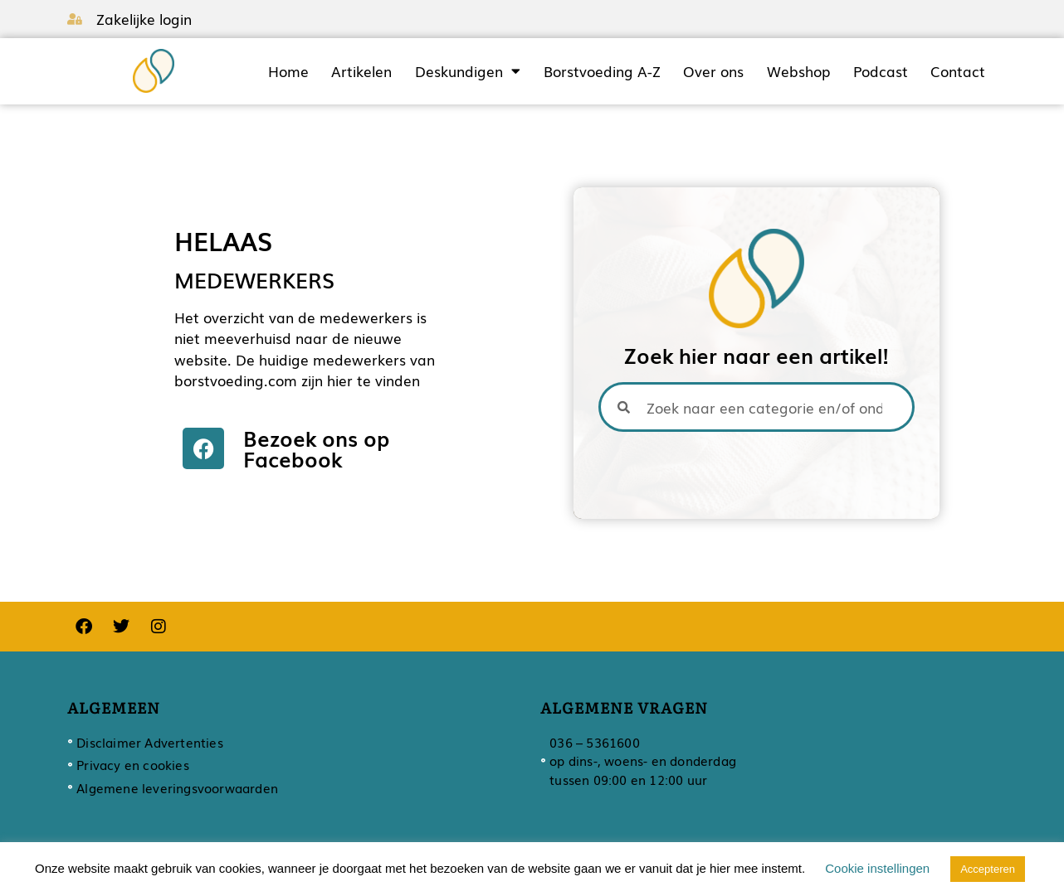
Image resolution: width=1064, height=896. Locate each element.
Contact (957, 71)
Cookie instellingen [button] (877, 868)
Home (288, 71)
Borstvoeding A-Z (602, 71)
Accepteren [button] (987, 869)
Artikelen (361, 71)
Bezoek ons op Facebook (316, 448)
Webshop (798, 71)
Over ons (713, 71)
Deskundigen (467, 71)
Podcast (880, 71)
